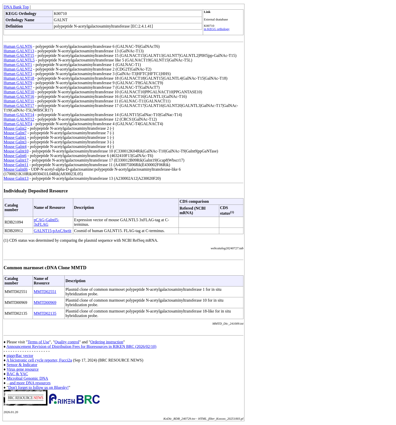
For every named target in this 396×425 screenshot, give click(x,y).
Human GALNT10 (19, 92)
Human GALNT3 (18, 74)
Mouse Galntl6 (16, 169)
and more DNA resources (30, 383)
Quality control (67, 342)
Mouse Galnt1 (15, 137)
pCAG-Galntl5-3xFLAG (46, 222)
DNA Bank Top (16, 7)
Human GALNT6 (18, 46)
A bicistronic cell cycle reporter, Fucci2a (39, 360)
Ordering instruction (106, 342)
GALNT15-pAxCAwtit (52, 231)
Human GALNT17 (19, 105)
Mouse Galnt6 (15, 155)
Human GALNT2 (18, 69)
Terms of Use (38, 342)
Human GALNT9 (18, 83)
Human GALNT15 (19, 55)
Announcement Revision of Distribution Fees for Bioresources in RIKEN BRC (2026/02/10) (81, 346)
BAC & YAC (17, 374)
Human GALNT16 (19, 96)
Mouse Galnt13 (16, 178)
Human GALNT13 (19, 51)
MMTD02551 (45, 291)
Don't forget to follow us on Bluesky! (38, 387)
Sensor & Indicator (22, 365)
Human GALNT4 (18, 124)
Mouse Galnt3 (15, 142)
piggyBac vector (20, 355)
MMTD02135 (45, 313)
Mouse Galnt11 (16, 165)
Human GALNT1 (18, 64)
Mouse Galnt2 (15, 128)
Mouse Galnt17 (16, 160)
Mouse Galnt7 (15, 133)
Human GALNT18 (19, 78)
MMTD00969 (45, 302)
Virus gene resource (23, 369)
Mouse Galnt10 (16, 151)
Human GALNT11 (19, 101)
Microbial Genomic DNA (27, 378)
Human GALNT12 (19, 119)
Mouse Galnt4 (15, 146)
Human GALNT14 (19, 115)
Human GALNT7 (18, 87)
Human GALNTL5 (19, 60)
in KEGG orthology (217, 29)
